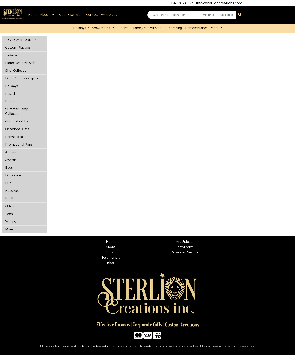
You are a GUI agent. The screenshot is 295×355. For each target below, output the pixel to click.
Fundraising (173, 28)
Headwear (13, 191)
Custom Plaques (17, 47)
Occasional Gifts (17, 129)
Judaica (122, 28)
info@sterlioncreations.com (219, 3)
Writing (10, 221)
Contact (92, 15)
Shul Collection (16, 70)
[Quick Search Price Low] (209, 15)
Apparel (11, 152)
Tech (9, 214)
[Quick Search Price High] (227, 15)
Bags (9, 167)
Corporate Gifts (16, 121)
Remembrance (196, 28)
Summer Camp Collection (16, 111)
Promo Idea (14, 137)
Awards (10, 160)
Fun (8, 183)
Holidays (79, 28)
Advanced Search (184, 252)
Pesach (10, 94)
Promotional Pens (18, 144)
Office (9, 206)
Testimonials (110, 257)
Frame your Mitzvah (146, 28)
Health (10, 198)
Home (32, 15)
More (215, 28)
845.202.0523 (182, 3)
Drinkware (13, 175)
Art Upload (109, 15)
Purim (10, 101)
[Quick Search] (174, 15)
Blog (62, 15)
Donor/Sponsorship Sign (23, 78)
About (45, 15)
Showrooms (101, 28)
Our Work (76, 15)
